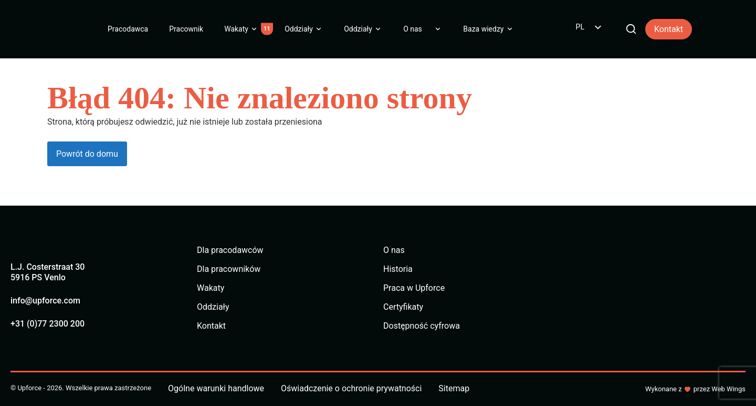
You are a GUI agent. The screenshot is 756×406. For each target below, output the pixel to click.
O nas (412, 29)
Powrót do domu (87, 154)
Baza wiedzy (483, 29)
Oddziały (299, 29)
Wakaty (236, 29)
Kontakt (668, 29)
